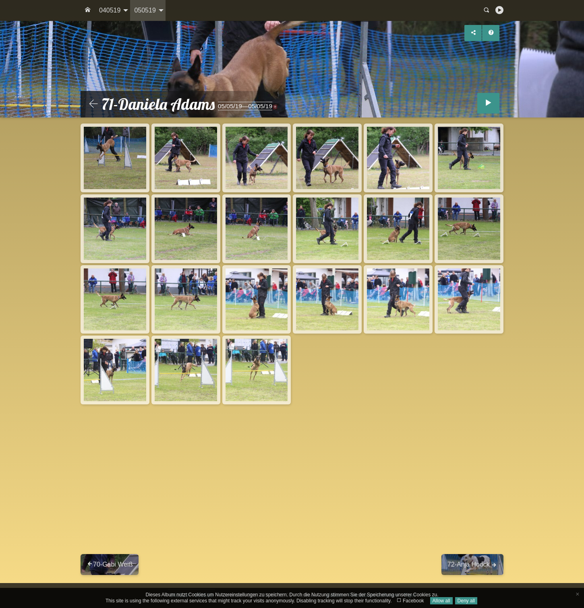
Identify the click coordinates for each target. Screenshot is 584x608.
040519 (109, 10)
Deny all (466, 601)
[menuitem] (88, 10)
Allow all (441, 601)
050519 (144, 10)
